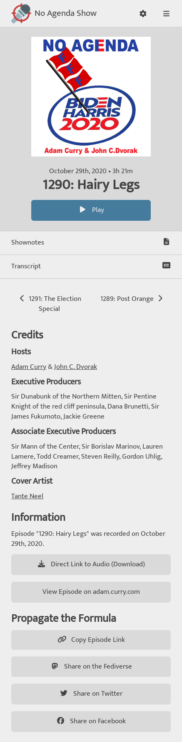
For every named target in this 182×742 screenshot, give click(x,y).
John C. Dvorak (75, 367)
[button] (143, 13)
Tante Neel (27, 496)
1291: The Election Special (49, 304)
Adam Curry (28, 367)
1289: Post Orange (132, 299)
